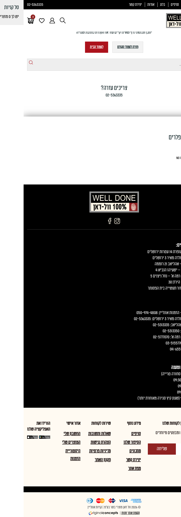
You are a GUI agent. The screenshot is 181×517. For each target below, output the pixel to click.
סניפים (151, 4)
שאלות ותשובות (76, 433)
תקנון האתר (79, 459)
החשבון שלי (48, 433)
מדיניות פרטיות (76, 450)
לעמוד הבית (73, 47)
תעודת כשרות (169, 4)
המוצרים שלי (48, 442)
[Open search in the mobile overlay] (39, 20)
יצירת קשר (111, 4)
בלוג (139, 4)
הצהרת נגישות (77, 442)
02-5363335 (12, 4)
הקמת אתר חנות (107, 513)
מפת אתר (111, 468)
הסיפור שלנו (108, 442)
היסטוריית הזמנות (49, 454)
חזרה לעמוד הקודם (104, 47)
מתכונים (111, 450)
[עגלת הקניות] (7, 20)
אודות (127, 4)
